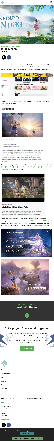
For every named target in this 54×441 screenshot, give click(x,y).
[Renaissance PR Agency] (4, 363)
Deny (33, 438)
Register (4, 388)
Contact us (27, 348)
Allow (39, 438)
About (3, 377)
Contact (4, 385)
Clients (3, 381)
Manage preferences (21, 438)
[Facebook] (9, 57)
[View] (27, 315)
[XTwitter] (4, 57)
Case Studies (6, 373)
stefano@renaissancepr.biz (35, 398)
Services (4, 370)
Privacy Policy (27, 433)
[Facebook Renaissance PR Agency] (9, 425)
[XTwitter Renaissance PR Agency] (4, 425)
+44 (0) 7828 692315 (7, 398)
